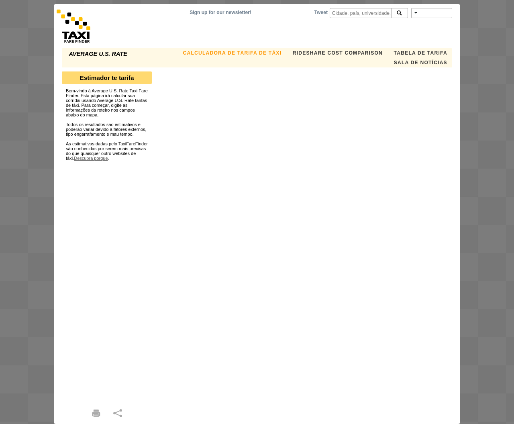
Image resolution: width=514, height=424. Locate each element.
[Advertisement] (107, 281)
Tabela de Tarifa (420, 53)
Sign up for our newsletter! (220, 12)
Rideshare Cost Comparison (338, 53)
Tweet (321, 12)
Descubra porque (91, 158)
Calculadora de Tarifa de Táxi (232, 53)
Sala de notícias (420, 62)
